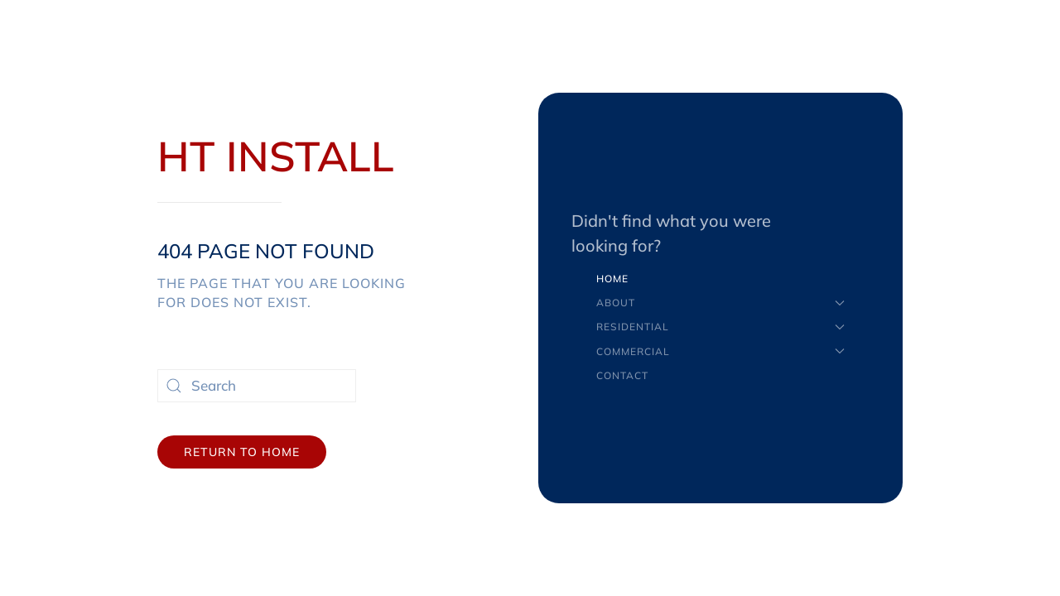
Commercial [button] (720, 351)
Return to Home (242, 452)
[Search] (256, 385)
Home (612, 278)
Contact (622, 375)
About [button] (720, 302)
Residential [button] (720, 326)
